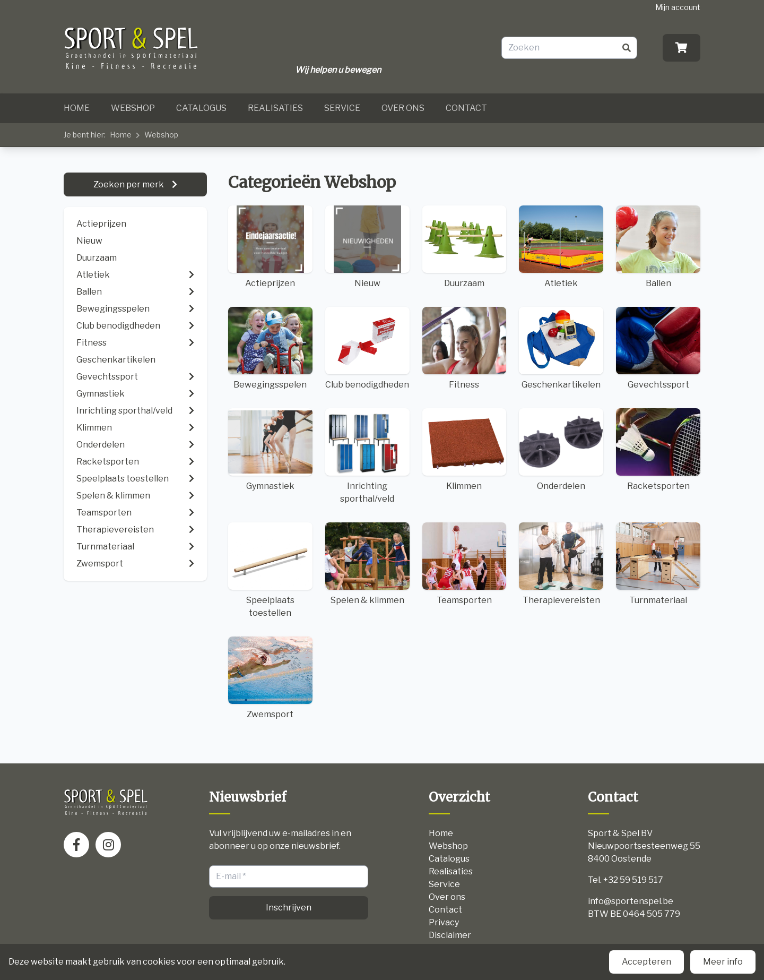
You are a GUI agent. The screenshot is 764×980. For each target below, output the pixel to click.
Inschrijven (288, 907)
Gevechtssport (658, 348)
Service (342, 108)
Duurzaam (96, 258)
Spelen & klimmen (367, 563)
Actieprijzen (101, 224)
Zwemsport (270, 678)
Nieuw (89, 241)
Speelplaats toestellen (270, 570)
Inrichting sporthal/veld (367, 456)
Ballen (658, 246)
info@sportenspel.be (630, 901)
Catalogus (201, 108)
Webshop (133, 108)
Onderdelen (561, 449)
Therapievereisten (561, 563)
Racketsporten (658, 449)
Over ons (402, 108)
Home (77, 108)
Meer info (723, 962)
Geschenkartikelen (561, 348)
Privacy (444, 922)
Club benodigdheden (367, 348)
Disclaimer (450, 935)
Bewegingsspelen (270, 348)
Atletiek (561, 246)
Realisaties (275, 108)
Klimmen (464, 449)
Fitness (464, 348)
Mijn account (677, 7)
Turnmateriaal (658, 563)
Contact (466, 108)
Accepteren (646, 962)
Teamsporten (464, 563)
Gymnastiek (270, 449)
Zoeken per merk (129, 184)
